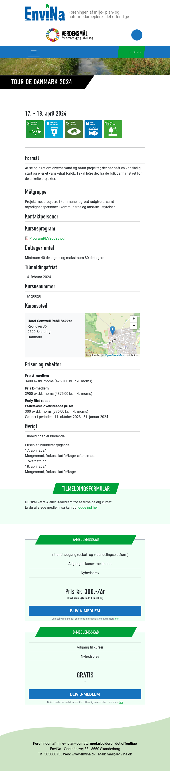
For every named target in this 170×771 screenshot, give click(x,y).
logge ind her (87, 507)
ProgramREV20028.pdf (47, 238)
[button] (112, 330)
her (117, 618)
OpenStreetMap (114, 355)
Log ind (135, 52)
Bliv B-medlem (85, 694)
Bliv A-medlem (85, 610)
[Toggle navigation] (34, 52)
